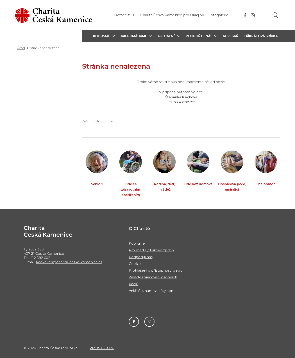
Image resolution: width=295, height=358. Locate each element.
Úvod (21, 48)
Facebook (134, 322)
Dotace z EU (125, 15)
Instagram (149, 322)
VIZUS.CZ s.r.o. (102, 348)
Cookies (135, 263)
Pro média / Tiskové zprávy (151, 250)
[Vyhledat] (275, 15)
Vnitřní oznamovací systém (152, 290)
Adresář (230, 36)
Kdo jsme (137, 243)
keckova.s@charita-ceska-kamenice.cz (69, 262)
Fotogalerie (218, 15)
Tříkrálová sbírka (261, 36)
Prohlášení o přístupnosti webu (155, 270)
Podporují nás (140, 257)
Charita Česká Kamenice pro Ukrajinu (172, 15)
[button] (104, 36)
